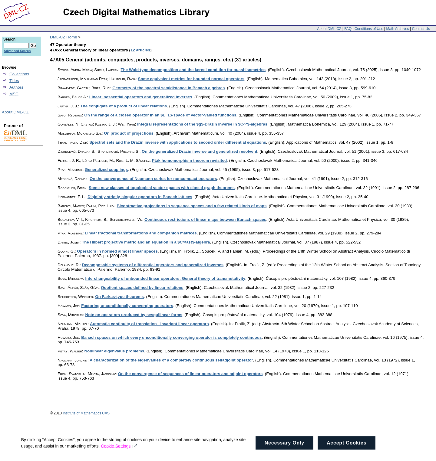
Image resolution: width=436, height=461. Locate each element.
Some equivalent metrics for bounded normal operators (191, 79)
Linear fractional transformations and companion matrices (141, 233)
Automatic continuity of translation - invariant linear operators (149, 324)
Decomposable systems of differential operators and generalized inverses (152, 265)
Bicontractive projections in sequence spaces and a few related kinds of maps (192, 206)
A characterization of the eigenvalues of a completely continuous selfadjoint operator (171, 360)
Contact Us (421, 29)
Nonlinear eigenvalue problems (114, 351)
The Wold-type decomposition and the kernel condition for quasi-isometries (193, 69)
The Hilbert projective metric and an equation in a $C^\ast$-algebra (146, 242)
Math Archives (397, 29)
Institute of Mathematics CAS (86, 413)
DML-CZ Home (63, 37)
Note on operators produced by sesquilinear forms (134, 314)
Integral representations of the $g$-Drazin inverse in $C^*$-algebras (202, 124)
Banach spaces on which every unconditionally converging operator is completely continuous (171, 337)
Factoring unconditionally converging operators (127, 305)
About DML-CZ (329, 29)
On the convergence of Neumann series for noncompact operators (153, 178)
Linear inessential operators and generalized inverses (140, 97)
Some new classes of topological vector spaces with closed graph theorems (162, 187)
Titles (14, 80)
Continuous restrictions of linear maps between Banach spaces (205, 219)
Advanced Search (17, 51)
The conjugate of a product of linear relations (123, 106)
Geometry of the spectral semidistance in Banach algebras (168, 88)
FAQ (348, 29)
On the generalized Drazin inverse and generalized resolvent (199, 151)
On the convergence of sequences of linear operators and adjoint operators (190, 373)
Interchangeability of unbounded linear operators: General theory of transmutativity (165, 278)
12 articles (140, 50)
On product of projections (129, 133)
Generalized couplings (106, 169)
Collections (19, 74)
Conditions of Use (369, 29)
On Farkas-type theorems (119, 296)
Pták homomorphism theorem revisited (189, 160)
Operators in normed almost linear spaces (117, 251)
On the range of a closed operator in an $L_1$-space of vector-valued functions (160, 115)
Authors (16, 87)
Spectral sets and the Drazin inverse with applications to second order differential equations (177, 142)
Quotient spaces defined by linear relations (142, 287)
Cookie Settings (119, 454)
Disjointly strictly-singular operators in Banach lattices (140, 197)
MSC (13, 94)
